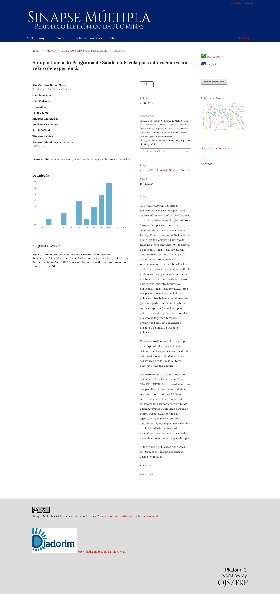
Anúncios (62, 38)
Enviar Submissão (213, 81)
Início (35, 50)
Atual (30, 38)
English (209, 64)
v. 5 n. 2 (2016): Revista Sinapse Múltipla (84, 50)
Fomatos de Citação (154, 151)
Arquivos (44, 38)
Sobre (113, 38)
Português (210, 56)
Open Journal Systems (215, 148)
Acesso (249, 2)
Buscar (245, 38)
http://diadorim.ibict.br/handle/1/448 (101, 551)
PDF (148, 84)
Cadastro (235, 2)
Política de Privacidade (88, 38)
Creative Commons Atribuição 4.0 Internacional (127, 516)
